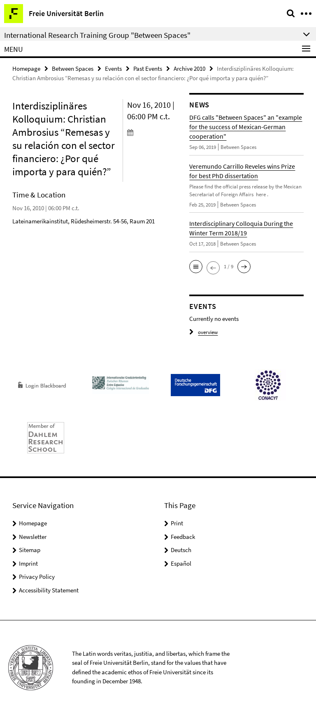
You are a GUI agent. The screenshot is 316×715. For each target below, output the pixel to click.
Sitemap (29, 550)
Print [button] (177, 523)
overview (203, 332)
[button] (195, 266)
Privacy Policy (37, 576)
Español (181, 563)
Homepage (26, 68)
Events (113, 68)
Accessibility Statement (49, 590)
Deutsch (181, 550)
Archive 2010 (189, 68)
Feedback (183, 537)
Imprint (28, 563)
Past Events (147, 68)
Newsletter (32, 537)
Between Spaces (72, 68)
